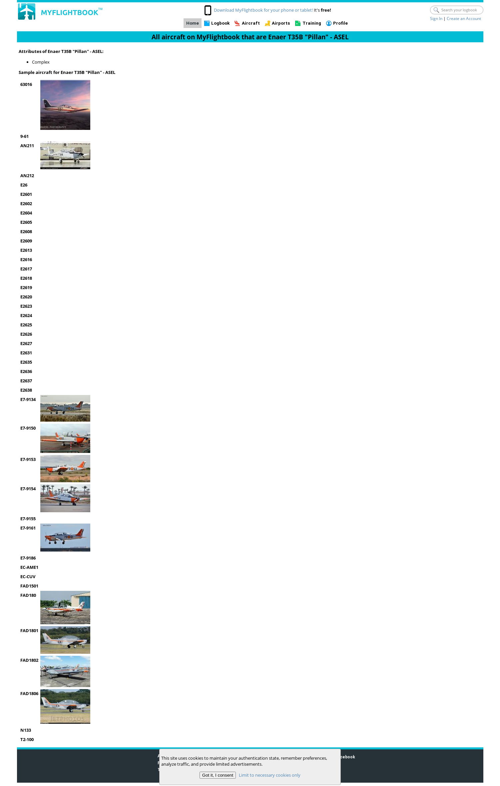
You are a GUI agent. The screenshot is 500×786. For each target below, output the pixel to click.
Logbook (220, 23)
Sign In (436, 18)
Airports (281, 23)
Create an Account (464, 18)
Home (192, 23)
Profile (340, 23)
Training (311, 23)
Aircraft (251, 23)
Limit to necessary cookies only (269, 775)
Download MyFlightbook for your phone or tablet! (263, 10)
